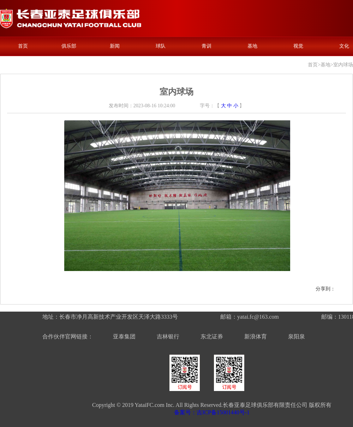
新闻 (115, 46)
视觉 (298, 46)
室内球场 (343, 64)
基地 (252, 46)
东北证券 (212, 336)
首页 (23, 46)
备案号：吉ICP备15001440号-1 (212, 412)
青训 (206, 46)
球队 (161, 46)
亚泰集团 (124, 336)
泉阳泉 (296, 336)
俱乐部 (68, 46)
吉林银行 (168, 336)
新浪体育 (255, 336)
